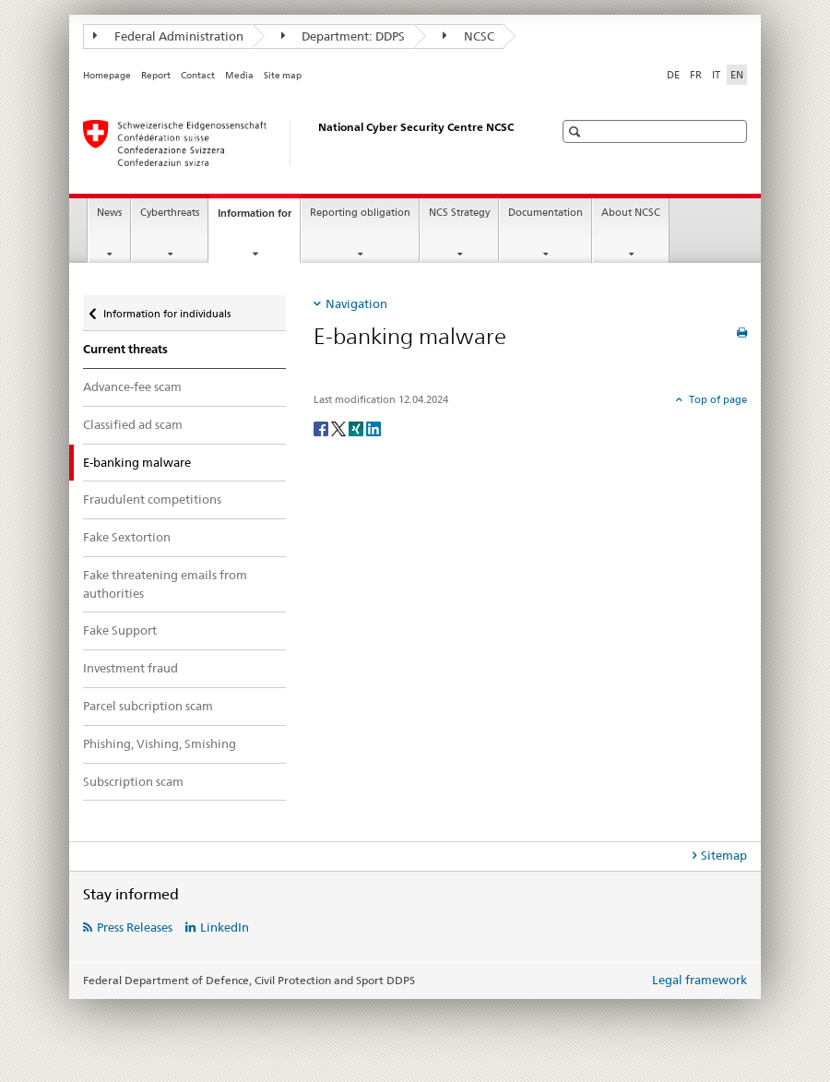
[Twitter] (340, 427)
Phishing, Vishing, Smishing (159, 743)
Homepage (107, 75)
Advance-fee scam (132, 386)
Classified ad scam (133, 424)
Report (156, 75)
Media (239, 75)
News (109, 213)
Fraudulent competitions (152, 499)
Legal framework (699, 979)
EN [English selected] (736, 74)
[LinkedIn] (373, 427)
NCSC (468, 36)
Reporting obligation (360, 213)
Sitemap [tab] (724, 855)
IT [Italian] (716, 74)
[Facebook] (322, 427)
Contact (198, 75)
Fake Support (120, 630)
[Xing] (357, 427)
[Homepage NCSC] (299, 143)
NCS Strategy (459, 213)
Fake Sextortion (127, 536)
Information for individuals (166, 307)
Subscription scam (133, 781)
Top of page (716, 399)
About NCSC (630, 213)
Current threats (125, 349)
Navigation (356, 303)
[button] (576, 131)
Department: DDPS (343, 36)
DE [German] (673, 74)
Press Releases (134, 927)
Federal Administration (168, 36)
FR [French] (696, 74)
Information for (259, 218)
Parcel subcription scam (148, 705)
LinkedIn (224, 927)
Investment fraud (130, 667)
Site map (283, 75)
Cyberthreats (169, 213)
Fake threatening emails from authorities (165, 583)
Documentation (545, 213)
